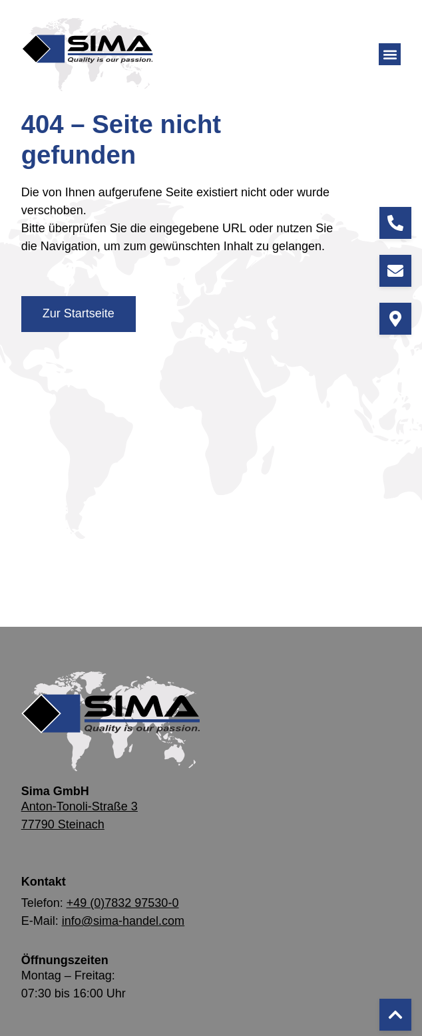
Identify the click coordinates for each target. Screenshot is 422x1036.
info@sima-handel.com (123, 921)
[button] (390, 54)
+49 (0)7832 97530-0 (123, 903)
